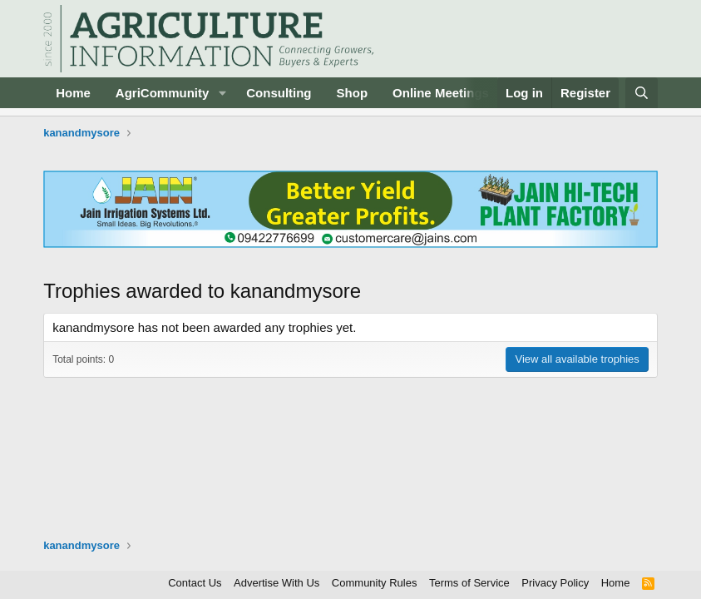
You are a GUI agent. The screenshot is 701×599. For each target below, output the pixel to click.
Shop (352, 93)
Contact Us (194, 583)
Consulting (278, 93)
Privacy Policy (555, 583)
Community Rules (374, 583)
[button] (222, 92)
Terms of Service (469, 583)
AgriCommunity (163, 93)
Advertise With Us (276, 583)
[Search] (641, 92)
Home (73, 93)
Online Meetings (440, 93)
